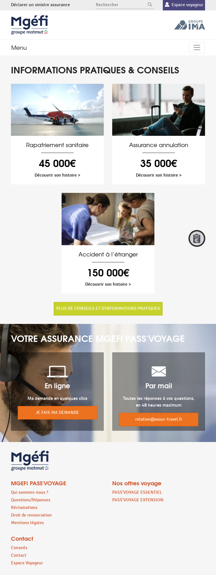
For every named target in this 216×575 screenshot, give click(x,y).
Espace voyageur (184, 5)
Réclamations (24, 507)
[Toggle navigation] (197, 47)
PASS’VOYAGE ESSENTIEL (137, 492)
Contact (18, 555)
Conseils (19, 548)
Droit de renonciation (31, 515)
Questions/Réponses (30, 500)
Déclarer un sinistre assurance (40, 5)
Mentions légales (27, 523)
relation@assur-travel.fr (158, 419)
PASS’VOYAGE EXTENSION (137, 500)
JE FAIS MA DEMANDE (57, 412)
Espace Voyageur (27, 563)
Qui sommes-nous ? (29, 492)
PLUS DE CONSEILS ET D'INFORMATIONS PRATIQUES (108, 308)
